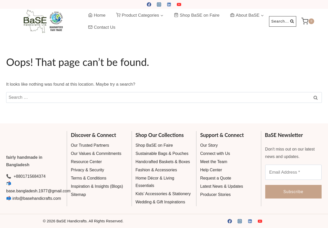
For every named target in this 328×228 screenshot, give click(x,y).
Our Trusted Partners (90, 145)
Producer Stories (215, 194)
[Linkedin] (169, 4)
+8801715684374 (28, 176)
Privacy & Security (87, 170)
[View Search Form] (282, 21)
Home (96, 15)
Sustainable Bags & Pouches (162, 153)
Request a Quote (215, 178)
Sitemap (78, 194)
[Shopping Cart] (311, 21)
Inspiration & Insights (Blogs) (97, 186)
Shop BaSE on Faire (196, 15)
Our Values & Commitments (96, 153)
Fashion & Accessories (156, 170)
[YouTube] (179, 4)
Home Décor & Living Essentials (155, 182)
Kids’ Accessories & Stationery (163, 194)
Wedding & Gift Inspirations (160, 202)
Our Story (209, 145)
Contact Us (101, 27)
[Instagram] (159, 4)
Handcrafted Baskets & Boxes (163, 162)
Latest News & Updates (221, 186)
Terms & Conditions (88, 178)
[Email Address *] (293, 172)
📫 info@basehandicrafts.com (33, 198)
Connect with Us (215, 153)
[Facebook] (149, 4)
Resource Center (86, 162)
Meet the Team (213, 162)
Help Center (211, 170)
